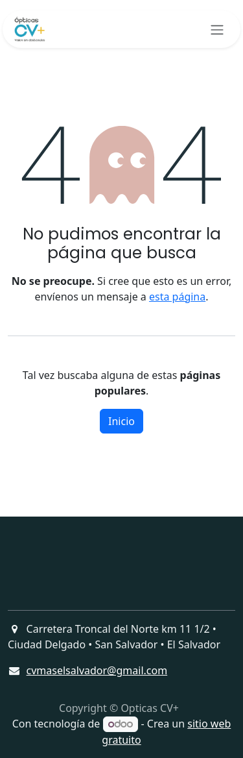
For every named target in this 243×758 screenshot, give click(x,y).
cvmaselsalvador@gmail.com (97, 670)
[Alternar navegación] (217, 29)
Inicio (121, 421)
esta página (177, 296)
